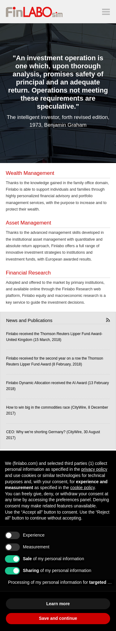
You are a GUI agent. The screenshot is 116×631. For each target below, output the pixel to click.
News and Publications (29, 320)
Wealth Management (30, 173)
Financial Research (28, 273)
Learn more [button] (58, 603)
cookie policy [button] (82, 487)
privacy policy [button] (94, 469)
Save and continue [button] (58, 618)
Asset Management (28, 223)
